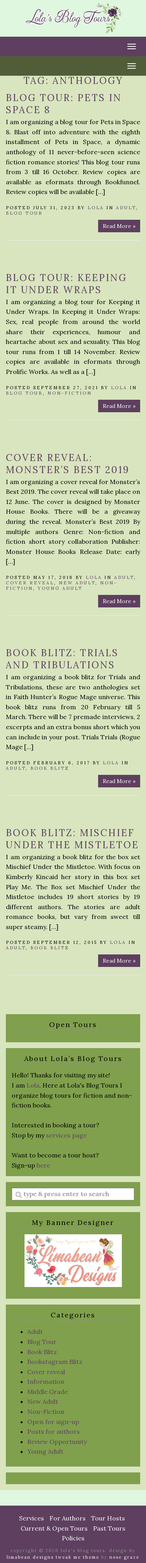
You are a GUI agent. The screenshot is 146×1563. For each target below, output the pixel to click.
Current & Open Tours (54, 1528)
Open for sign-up (53, 1422)
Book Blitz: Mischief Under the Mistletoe (72, 839)
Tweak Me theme (77, 1557)
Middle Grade (47, 1392)
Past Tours (109, 1528)
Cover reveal (30, 583)
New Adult (77, 583)
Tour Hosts (108, 1518)
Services (31, 1518)
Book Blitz (49, 768)
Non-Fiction (69, 393)
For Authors (67, 1518)
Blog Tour (24, 213)
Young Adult (60, 588)
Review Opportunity (57, 1442)
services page (66, 1135)
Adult (126, 207)
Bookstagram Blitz (55, 1361)
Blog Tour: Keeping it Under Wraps (66, 284)
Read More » (119, 226)
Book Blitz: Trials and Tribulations (62, 659)
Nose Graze (124, 1557)
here (43, 1165)
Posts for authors (53, 1431)
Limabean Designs (30, 1557)
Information (45, 1381)
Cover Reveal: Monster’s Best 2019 (68, 464)
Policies (73, 1538)
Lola (96, 207)
